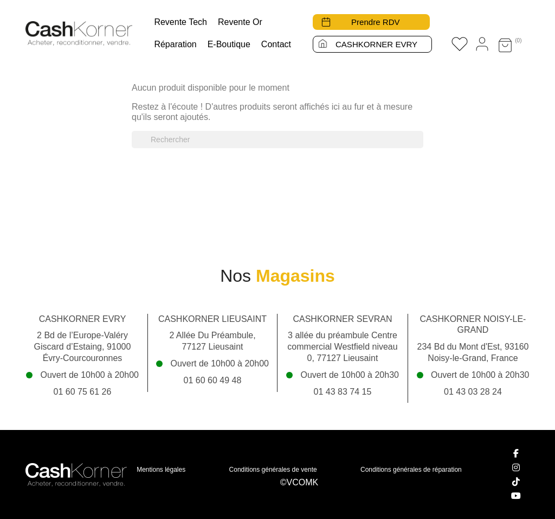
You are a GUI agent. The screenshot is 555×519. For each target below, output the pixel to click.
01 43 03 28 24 (473, 391)
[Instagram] (516, 467)
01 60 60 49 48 (213, 380)
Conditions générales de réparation (411, 469)
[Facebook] (516, 453)
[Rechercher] (277, 139)
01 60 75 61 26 (83, 391)
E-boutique (229, 44)
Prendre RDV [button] (376, 22)
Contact (276, 44)
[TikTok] (516, 481)
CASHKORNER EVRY (376, 44)
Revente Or (240, 22)
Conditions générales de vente (273, 469)
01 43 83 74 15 (343, 391)
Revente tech (180, 22)
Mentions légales (161, 469)
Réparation (175, 44)
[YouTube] (516, 495)
